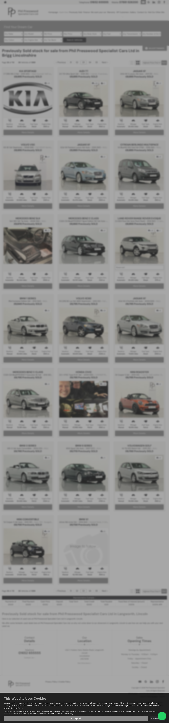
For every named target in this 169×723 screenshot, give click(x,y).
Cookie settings (157, 718)
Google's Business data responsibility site (95, 711)
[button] (162, 716)
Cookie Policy (16, 708)
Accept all (76, 718)
